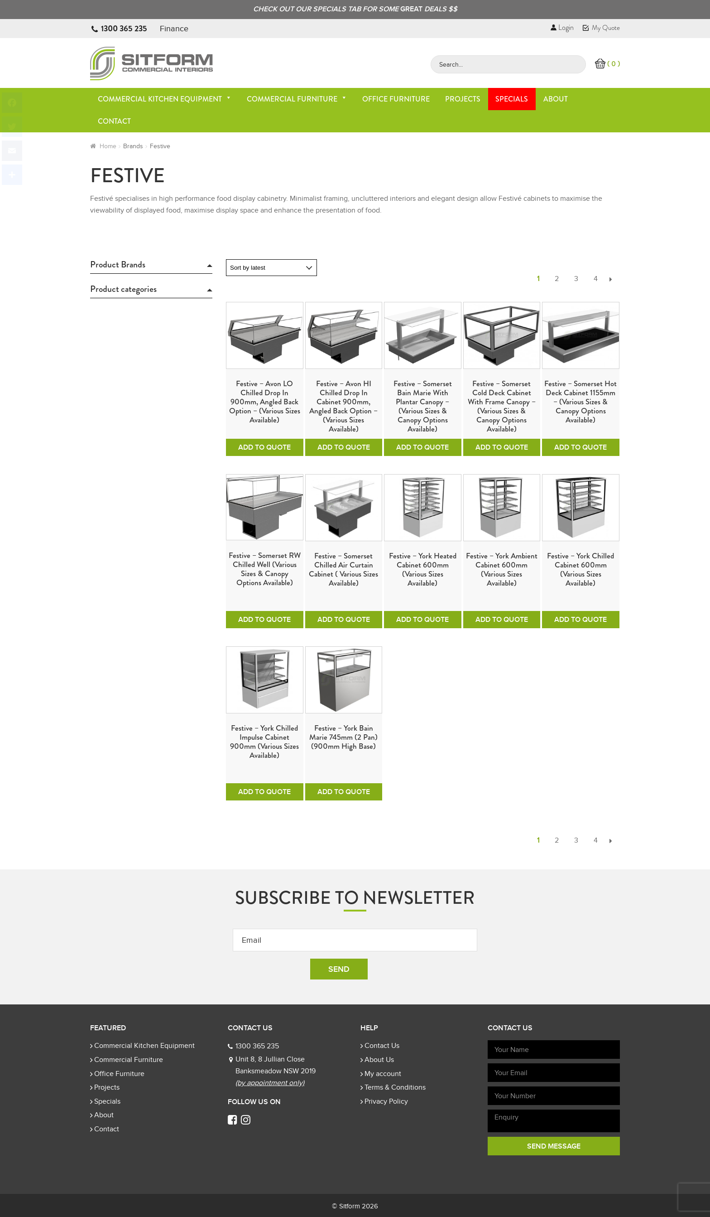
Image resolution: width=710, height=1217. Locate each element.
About (555, 99)
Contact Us (382, 1046)
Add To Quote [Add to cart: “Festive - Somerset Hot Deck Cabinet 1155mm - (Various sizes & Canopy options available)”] (580, 447)
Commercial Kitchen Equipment (165, 99)
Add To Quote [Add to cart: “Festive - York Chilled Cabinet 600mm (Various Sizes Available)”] (580, 620)
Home (108, 146)
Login (562, 27)
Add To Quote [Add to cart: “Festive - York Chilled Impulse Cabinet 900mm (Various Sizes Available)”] (264, 792)
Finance (174, 28)
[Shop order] (271, 267)
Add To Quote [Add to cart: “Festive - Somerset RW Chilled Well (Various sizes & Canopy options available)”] (264, 620)
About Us (379, 1060)
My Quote (601, 28)
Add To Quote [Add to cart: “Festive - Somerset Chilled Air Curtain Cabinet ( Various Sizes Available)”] (343, 620)
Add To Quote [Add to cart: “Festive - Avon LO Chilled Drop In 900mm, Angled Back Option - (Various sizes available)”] (264, 447)
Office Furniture (396, 99)
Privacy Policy (386, 1101)
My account (383, 1074)
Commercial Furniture (297, 99)
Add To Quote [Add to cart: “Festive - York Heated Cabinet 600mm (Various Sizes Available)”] (422, 620)
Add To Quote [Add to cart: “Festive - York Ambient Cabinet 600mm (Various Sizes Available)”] (501, 620)
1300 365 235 (124, 28)
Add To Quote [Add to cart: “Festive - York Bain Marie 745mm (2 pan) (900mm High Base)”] (343, 792)
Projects (462, 99)
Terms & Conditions (395, 1087)
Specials (511, 99)
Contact (114, 121)
